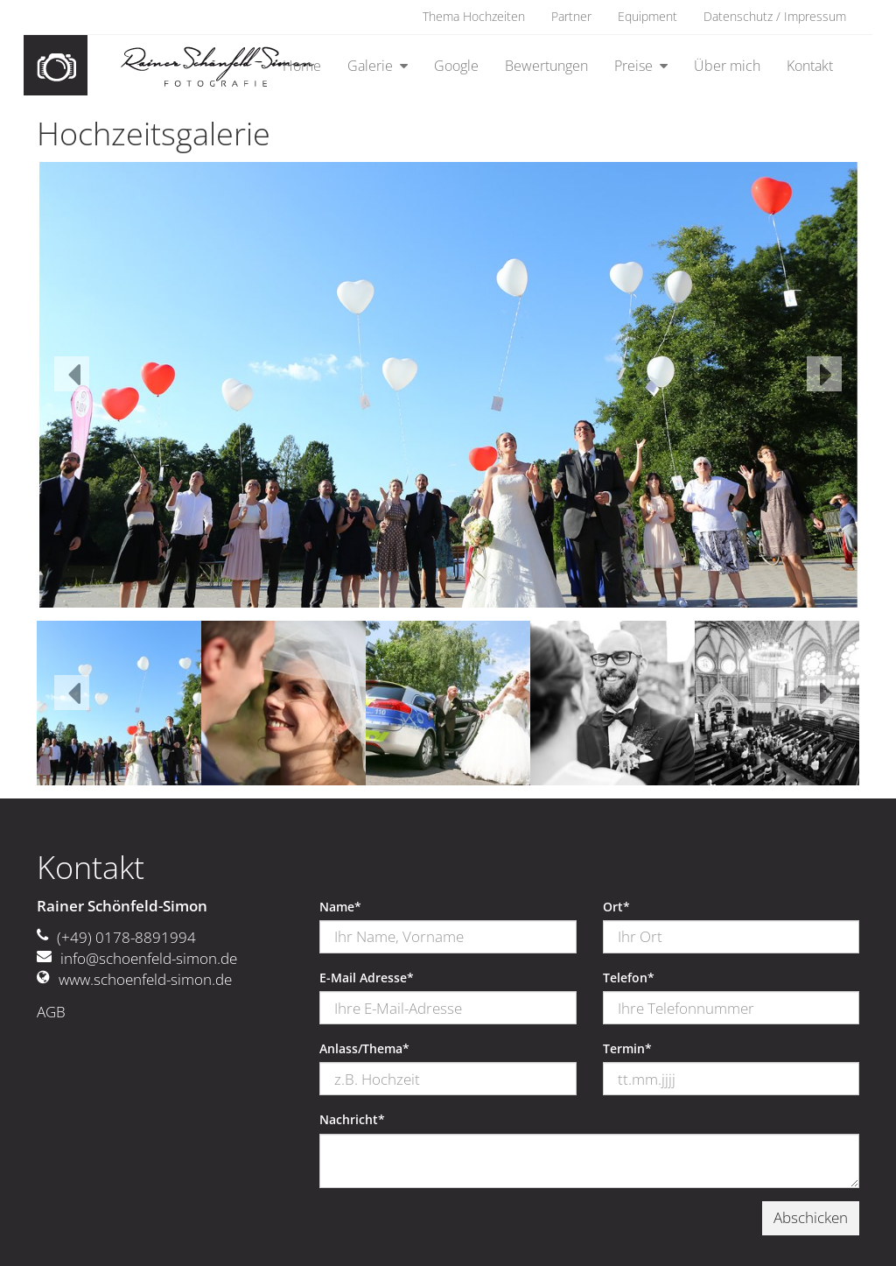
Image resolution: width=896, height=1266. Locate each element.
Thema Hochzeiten (474, 17)
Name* (340, 907)
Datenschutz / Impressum (775, 17)
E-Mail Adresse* (366, 978)
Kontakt (810, 65)
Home (302, 65)
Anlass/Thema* (364, 1049)
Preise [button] (635, 65)
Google (456, 65)
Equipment (647, 17)
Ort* (616, 907)
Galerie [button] (371, 65)
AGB (51, 1012)
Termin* (627, 1049)
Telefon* (628, 978)
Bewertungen (546, 65)
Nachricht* (352, 1120)
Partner (571, 17)
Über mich (727, 65)
